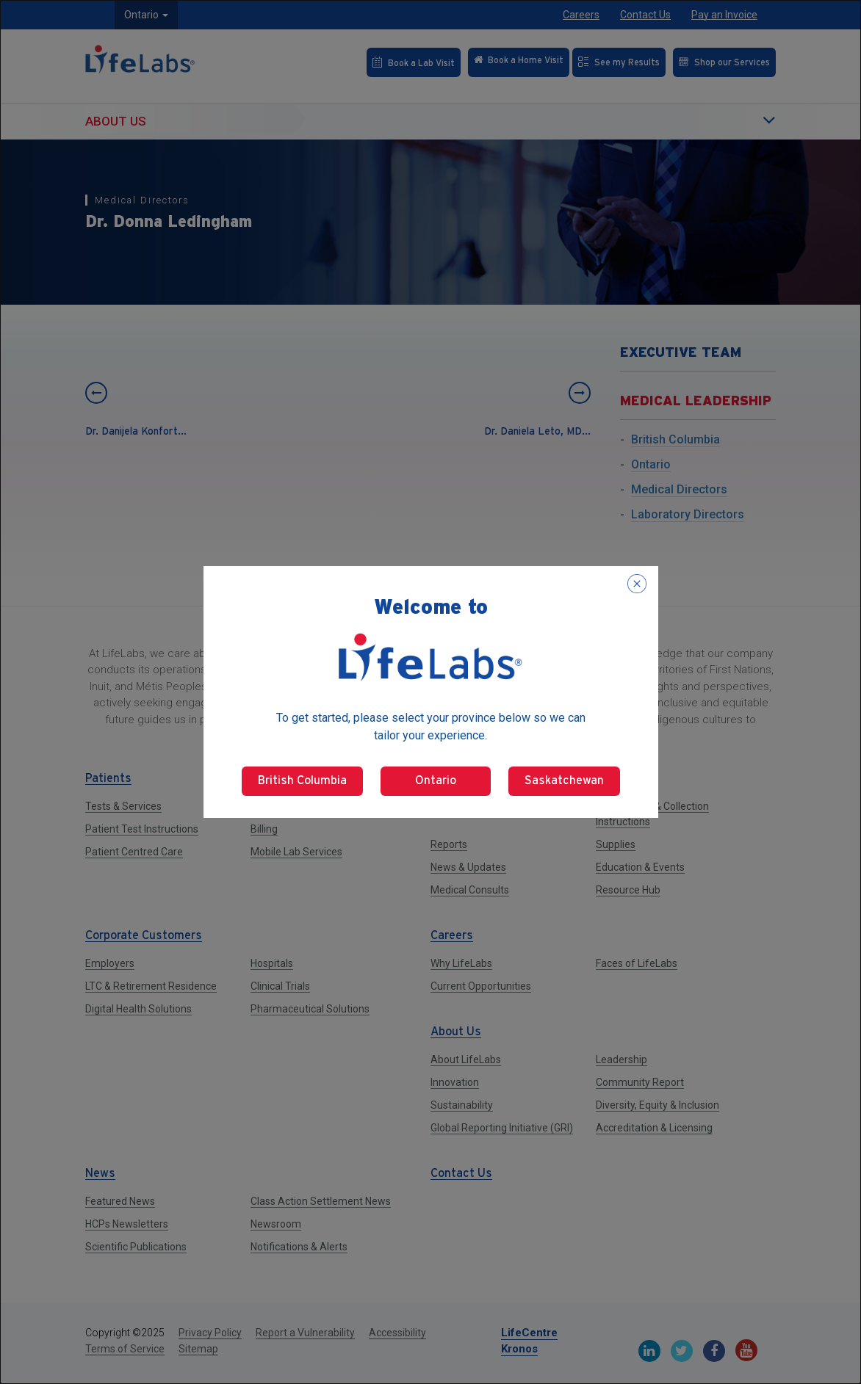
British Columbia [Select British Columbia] (302, 780)
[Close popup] (637, 583)
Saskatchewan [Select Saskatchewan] (564, 780)
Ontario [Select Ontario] (435, 780)
